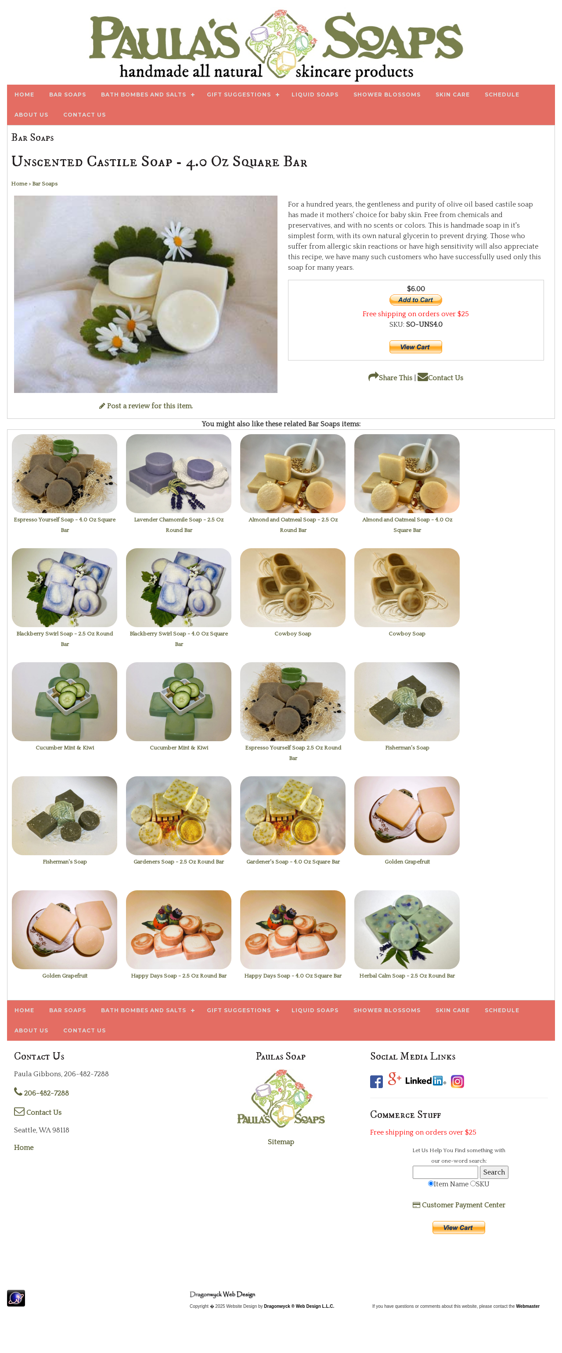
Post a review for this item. (146, 406)
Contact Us (440, 378)
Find (459, 1150)
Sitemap (281, 1142)
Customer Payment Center (459, 1205)
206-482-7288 (41, 1093)
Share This (390, 378)
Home (23, 1148)
